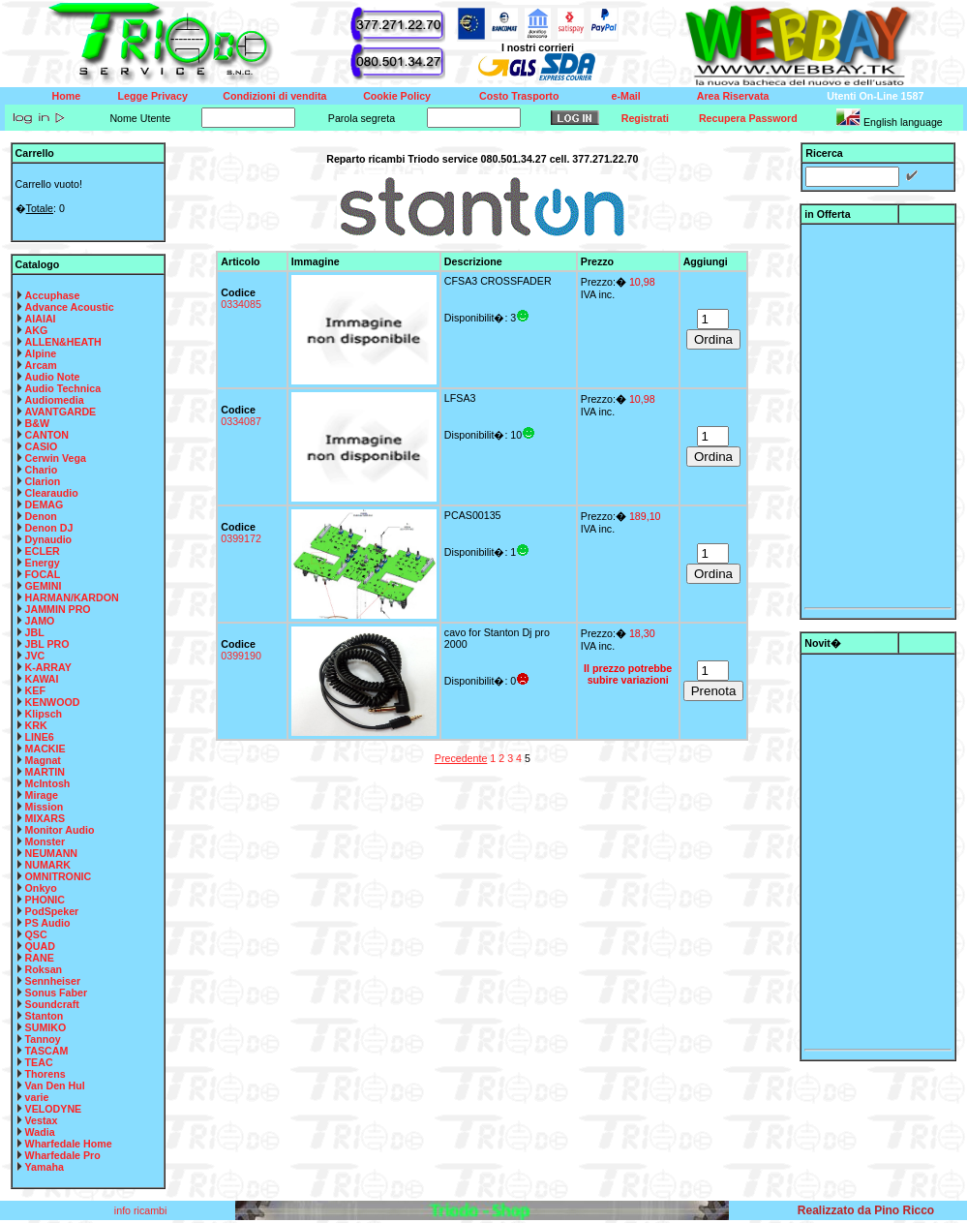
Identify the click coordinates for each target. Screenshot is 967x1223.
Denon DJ (49, 528)
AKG (36, 330)
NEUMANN (51, 853)
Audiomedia (54, 400)
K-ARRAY (48, 667)
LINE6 (39, 737)
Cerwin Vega (55, 458)
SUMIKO (46, 1027)
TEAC (39, 1062)
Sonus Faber (56, 992)
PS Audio (48, 923)
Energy (42, 562)
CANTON (47, 435)
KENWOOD (52, 702)
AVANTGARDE (61, 411)
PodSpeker (52, 911)
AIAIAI (40, 318)
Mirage (41, 795)
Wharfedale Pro (63, 1155)
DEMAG (44, 504)
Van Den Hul (55, 1085)
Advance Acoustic (69, 307)
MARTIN (45, 772)
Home (66, 96)
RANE (39, 957)
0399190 (241, 655)
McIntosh (48, 783)
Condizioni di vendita (274, 96)
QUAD (40, 946)
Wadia (40, 1132)
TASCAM (47, 1050)
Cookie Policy (397, 96)
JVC (35, 655)
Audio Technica (63, 388)
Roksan (44, 969)
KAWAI (42, 679)
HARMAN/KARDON (72, 597)
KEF (35, 690)
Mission (44, 806)
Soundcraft (52, 1004)
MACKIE (45, 748)
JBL (35, 632)
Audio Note (52, 376)
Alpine (41, 353)
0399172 (241, 538)
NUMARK (48, 865)
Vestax (41, 1120)
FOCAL (43, 574)
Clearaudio (51, 493)
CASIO (41, 446)
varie (37, 1097)
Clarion (43, 481)
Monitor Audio (60, 830)
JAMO (40, 621)
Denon (41, 516)
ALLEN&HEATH (63, 342)
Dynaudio (49, 539)
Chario (41, 469)
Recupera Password (748, 118)
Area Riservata (733, 96)
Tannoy (43, 1039)
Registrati (645, 118)
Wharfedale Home (68, 1143)
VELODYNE (53, 1109)
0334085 (241, 304)
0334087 (241, 421)
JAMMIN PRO (58, 609)
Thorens (45, 1074)
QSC (36, 934)
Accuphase (52, 295)
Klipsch (44, 713)
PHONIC (45, 899)
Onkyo (41, 888)
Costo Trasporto (519, 96)
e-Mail (626, 96)
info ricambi (141, 1210)
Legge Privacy (153, 96)
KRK (36, 725)
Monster (45, 841)
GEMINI (43, 586)
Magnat (43, 760)
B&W (37, 423)
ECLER (42, 551)
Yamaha (44, 1167)
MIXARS (45, 818)
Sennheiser (52, 981)
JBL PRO (47, 644)
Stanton (44, 1016)
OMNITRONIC (58, 876)
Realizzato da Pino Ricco (866, 1210)
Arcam (41, 365)
